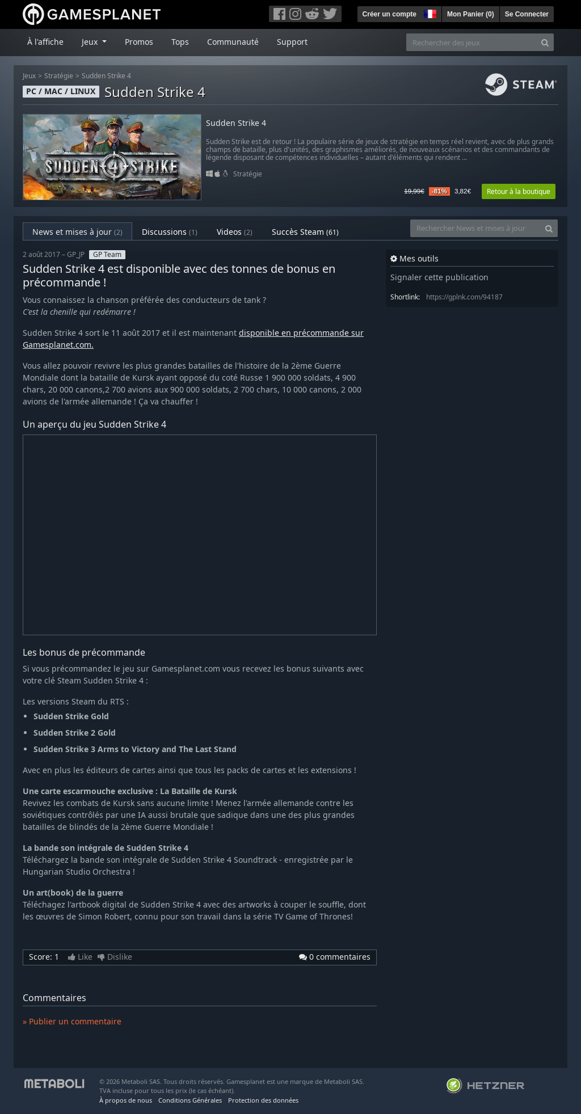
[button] (429, 12)
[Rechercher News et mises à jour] (475, 228)
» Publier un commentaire (72, 1021)
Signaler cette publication (439, 277)
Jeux (29, 75)
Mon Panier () (470, 14)
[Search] (545, 42)
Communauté (233, 41)
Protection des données (263, 1100)
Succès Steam (305, 231)
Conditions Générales (190, 1100)
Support (292, 41)
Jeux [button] (91, 41)
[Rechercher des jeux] (471, 42)
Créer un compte (389, 14)
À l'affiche (45, 41)
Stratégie (58, 75)
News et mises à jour (77, 231)
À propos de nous (125, 1100)
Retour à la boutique (518, 191)
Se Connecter (527, 14)
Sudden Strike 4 (106, 75)
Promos (139, 41)
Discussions (169, 231)
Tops (180, 41)
